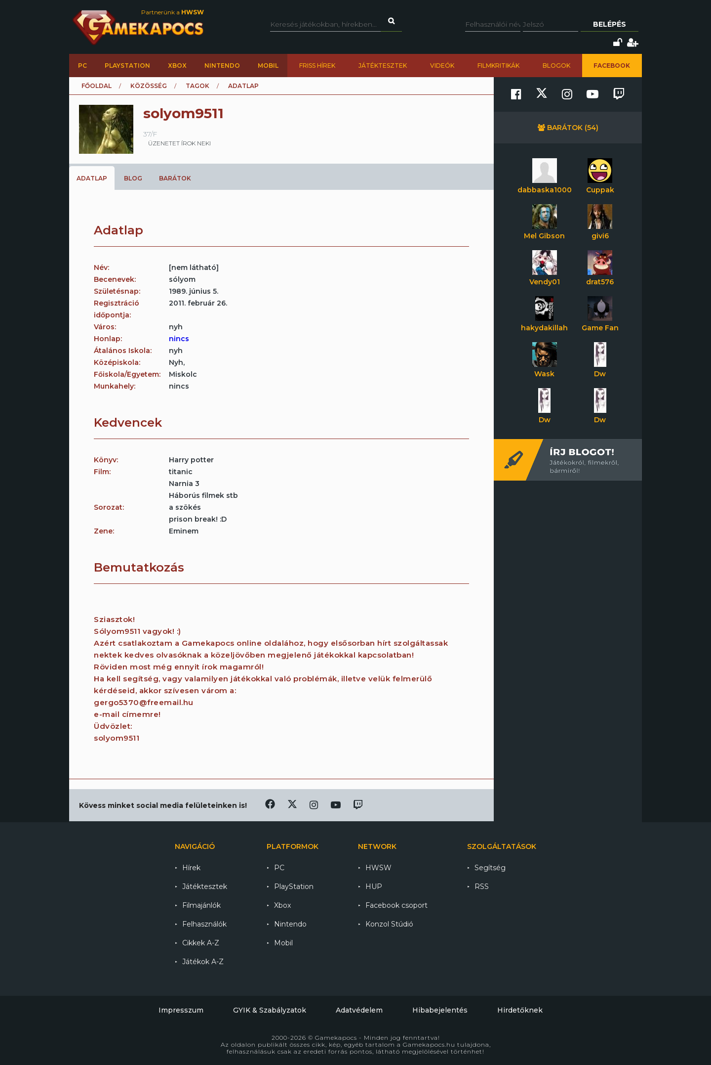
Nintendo (222, 65)
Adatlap (92, 178)
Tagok (197, 85)
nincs (179, 338)
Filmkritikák (498, 65)
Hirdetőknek (520, 1010)
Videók (442, 65)
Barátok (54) (568, 127)
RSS (481, 886)
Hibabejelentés (440, 1010)
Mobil (268, 65)
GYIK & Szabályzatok (269, 1010)
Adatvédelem (359, 1010)
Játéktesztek (382, 65)
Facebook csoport (396, 905)
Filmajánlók (201, 905)
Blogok (556, 65)
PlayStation (127, 65)
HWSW (378, 867)
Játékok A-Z (203, 961)
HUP (373, 886)
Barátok (175, 178)
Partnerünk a (172, 12)
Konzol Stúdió (389, 924)
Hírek (191, 867)
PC (82, 65)
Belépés (609, 24)
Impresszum (180, 1010)
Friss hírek (317, 65)
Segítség (490, 867)
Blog (133, 178)
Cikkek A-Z (200, 942)
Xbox (177, 65)
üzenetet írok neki (179, 143)
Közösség (148, 85)
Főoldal (96, 85)
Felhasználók (204, 924)
